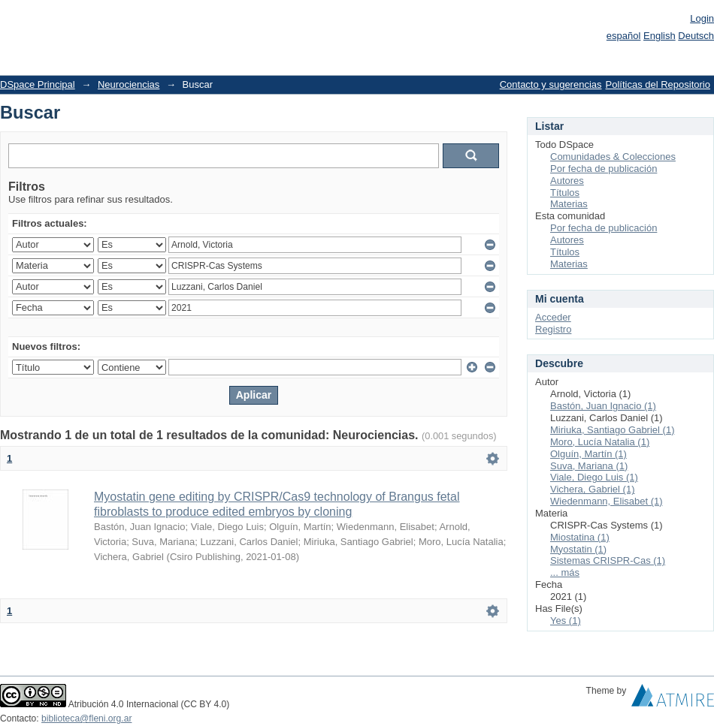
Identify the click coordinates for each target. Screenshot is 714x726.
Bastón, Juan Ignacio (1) (603, 405)
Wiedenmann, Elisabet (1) (606, 501)
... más (564, 572)
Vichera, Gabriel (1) (592, 489)
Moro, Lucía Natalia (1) (599, 441)
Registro (553, 329)
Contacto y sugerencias (551, 84)
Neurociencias (128, 84)
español (624, 35)
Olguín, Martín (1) (588, 453)
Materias (569, 203)
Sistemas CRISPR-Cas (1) (607, 560)
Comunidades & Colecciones (613, 156)
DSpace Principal (37, 84)
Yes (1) (565, 620)
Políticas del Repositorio (658, 84)
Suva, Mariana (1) (589, 465)
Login (702, 18)
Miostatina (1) (580, 537)
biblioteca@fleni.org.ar (86, 718)
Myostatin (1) (578, 549)
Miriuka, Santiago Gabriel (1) (612, 429)
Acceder (553, 317)
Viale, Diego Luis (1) (594, 477)
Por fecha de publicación (603, 168)
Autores (567, 180)
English (659, 35)
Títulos (564, 192)
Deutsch (696, 35)
